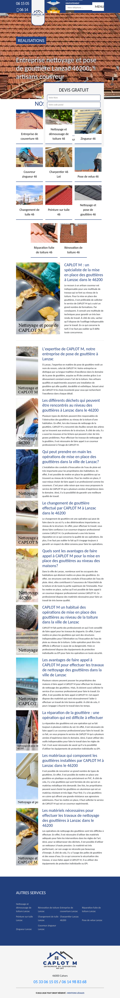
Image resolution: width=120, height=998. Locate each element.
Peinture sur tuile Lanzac (24, 918)
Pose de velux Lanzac (92, 920)
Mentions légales (75, 993)
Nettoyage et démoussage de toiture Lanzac (23, 908)
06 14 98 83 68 (74, 981)
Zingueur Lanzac (24, 929)
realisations (31, 40)
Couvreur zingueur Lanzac (47, 927)
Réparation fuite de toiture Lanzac (91, 909)
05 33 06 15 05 (46, 981)
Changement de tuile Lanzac (48, 918)
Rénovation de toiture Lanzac (48, 909)
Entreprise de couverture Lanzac (69, 909)
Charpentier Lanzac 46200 (69, 918)
